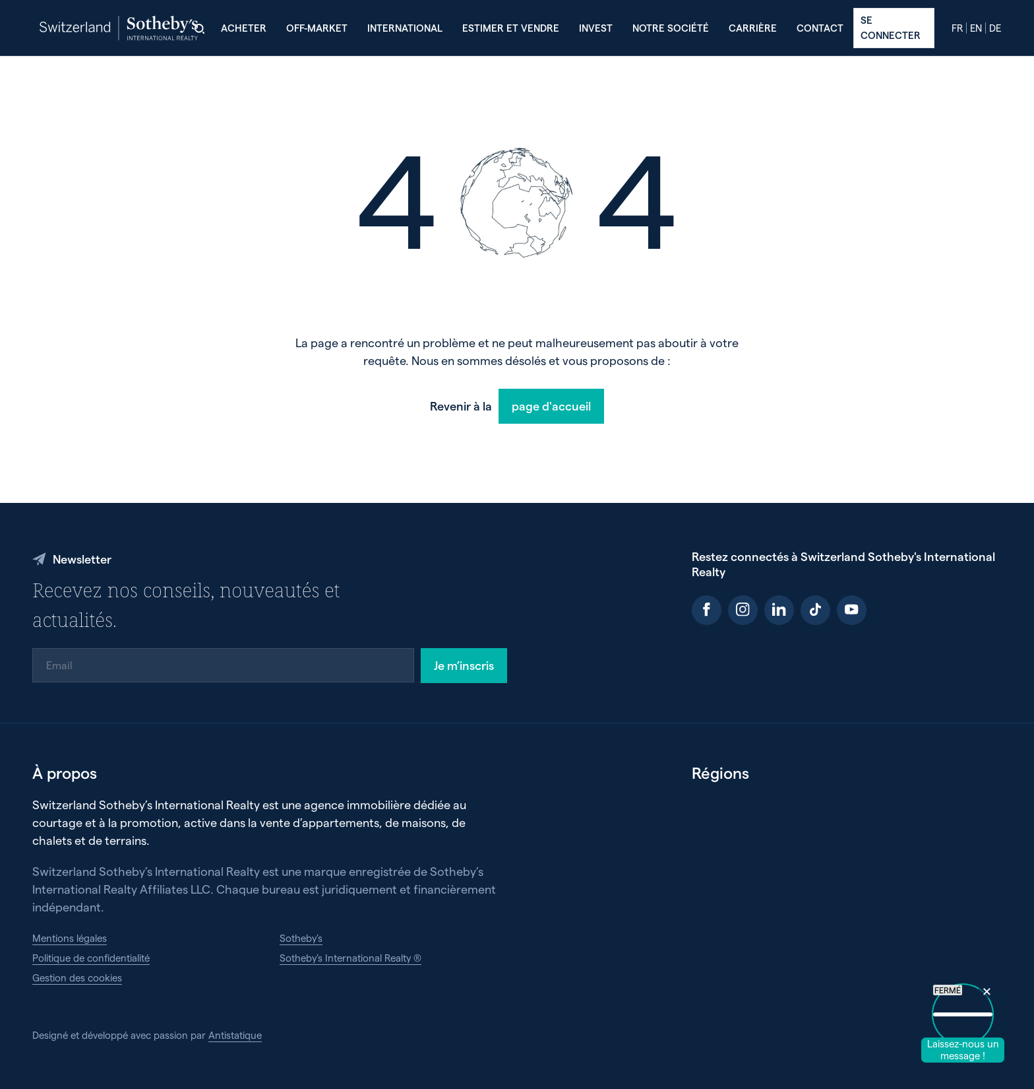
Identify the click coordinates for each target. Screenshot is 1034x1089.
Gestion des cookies (77, 977)
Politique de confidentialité (91, 958)
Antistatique (235, 1035)
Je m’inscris (464, 665)
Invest (596, 28)
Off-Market (317, 28)
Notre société (670, 28)
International (404, 28)
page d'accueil (551, 405)
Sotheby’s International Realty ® (350, 958)
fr (957, 28)
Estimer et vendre (510, 28)
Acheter (243, 28)
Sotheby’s (301, 938)
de (995, 28)
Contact (820, 28)
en (976, 28)
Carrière (753, 28)
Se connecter (891, 27)
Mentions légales (69, 938)
